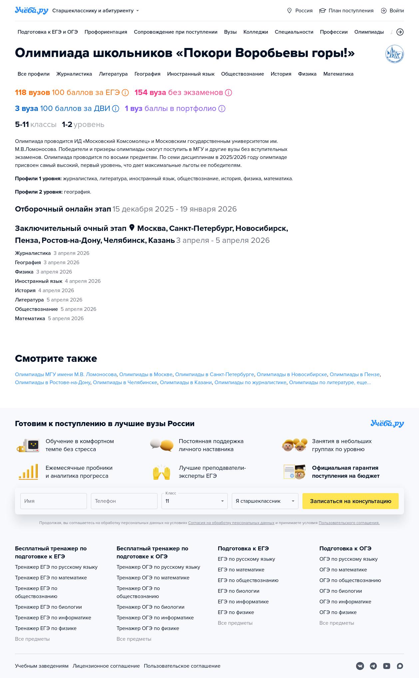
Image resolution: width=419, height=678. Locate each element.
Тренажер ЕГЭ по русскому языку (56, 567)
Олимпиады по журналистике (250, 382)
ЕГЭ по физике (236, 612)
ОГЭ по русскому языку (348, 559)
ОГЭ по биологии (340, 591)
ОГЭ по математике (343, 569)
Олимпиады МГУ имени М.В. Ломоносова (66, 374)
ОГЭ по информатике (345, 601)
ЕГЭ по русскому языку (246, 559)
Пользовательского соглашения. (349, 522)
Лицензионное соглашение (106, 666)
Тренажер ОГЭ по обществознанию (138, 592)
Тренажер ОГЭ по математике (153, 577)
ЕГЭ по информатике (243, 601)
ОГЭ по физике (338, 612)
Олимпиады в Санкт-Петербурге (214, 374)
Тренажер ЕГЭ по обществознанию (36, 592)
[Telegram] (373, 666)
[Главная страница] (31, 11)
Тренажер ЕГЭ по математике (51, 577)
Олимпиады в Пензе (355, 374)
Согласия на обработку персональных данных (231, 522)
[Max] (400, 666)
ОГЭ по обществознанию (350, 580)
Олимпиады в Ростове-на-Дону (52, 382)
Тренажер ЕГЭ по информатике (53, 617)
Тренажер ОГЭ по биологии (151, 607)
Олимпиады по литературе (321, 382)
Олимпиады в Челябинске (125, 382)
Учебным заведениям (42, 666)
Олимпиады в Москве (146, 374)
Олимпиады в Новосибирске (292, 374)
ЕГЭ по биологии (238, 591)
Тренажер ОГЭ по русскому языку (158, 567)
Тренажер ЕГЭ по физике (46, 628)
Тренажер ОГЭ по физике (148, 628)
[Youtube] (387, 666)
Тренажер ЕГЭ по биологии (48, 607)
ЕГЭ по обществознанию (248, 580)
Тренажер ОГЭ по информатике (155, 617)
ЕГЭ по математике (241, 569)
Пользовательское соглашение (182, 666)
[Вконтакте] (360, 666)
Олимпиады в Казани (186, 382)
